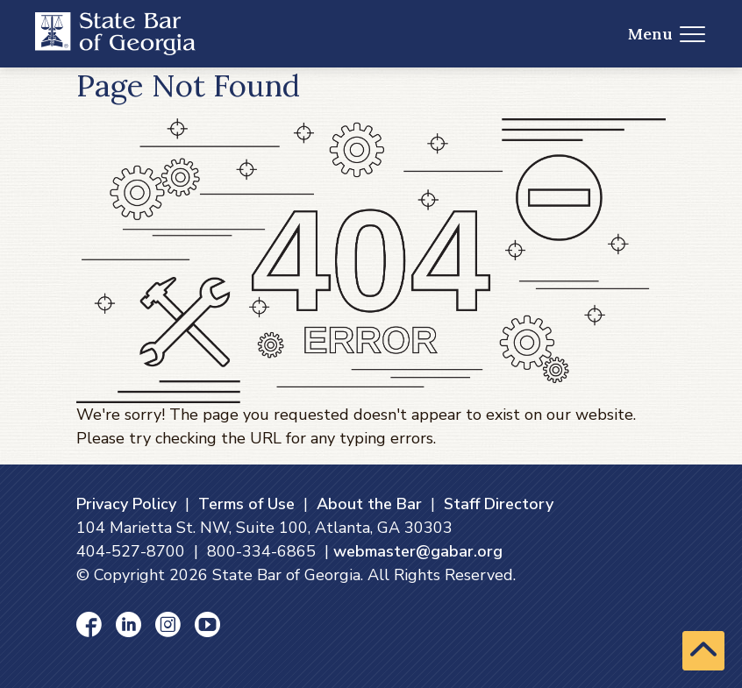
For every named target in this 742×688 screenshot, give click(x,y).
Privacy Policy (126, 503)
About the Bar (369, 503)
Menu (667, 34)
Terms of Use (246, 503)
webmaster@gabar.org (418, 551)
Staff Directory (498, 503)
